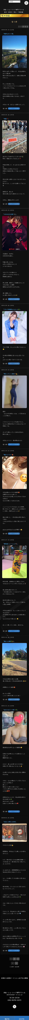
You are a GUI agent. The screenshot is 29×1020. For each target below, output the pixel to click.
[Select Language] (14, 1)
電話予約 (7, 1019)
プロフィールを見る (14, 108)
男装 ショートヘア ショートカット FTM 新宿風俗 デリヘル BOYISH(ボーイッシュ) (14, 7)
